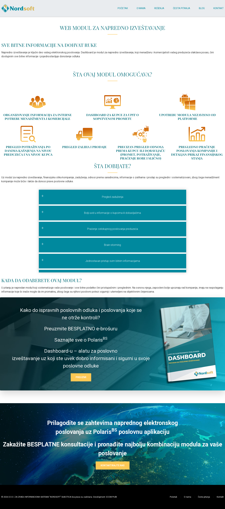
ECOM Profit (111, 497)
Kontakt (217, 497)
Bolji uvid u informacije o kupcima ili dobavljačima (112, 212)
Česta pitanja (201, 497)
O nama (184, 497)
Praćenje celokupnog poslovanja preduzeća (112, 228)
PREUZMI (81, 377)
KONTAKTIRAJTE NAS (113, 465)
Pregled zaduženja (112, 196)
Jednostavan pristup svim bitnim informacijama (112, 261)
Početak (173, 497)
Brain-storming (112, 244)
